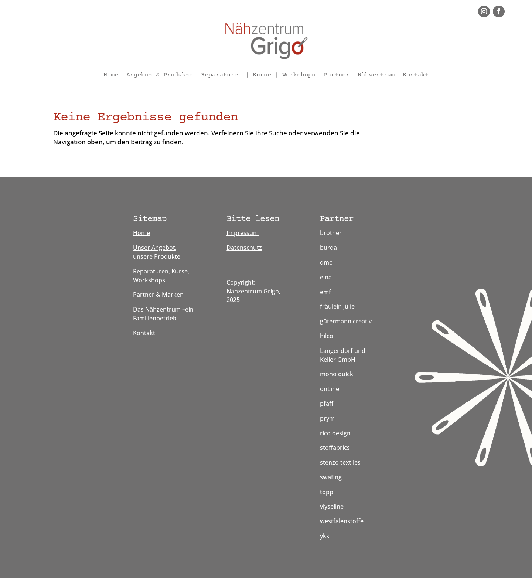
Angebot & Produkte (159, 75)
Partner (336, 75)
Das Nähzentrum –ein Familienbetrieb (163, 313)
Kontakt (416, 75)
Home (110, 75)
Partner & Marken (158, 294)
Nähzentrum (376, 75)
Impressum (242, 233)
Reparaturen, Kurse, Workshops (161, 275)
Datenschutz (244, 248)
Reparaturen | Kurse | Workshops (258, 75)
